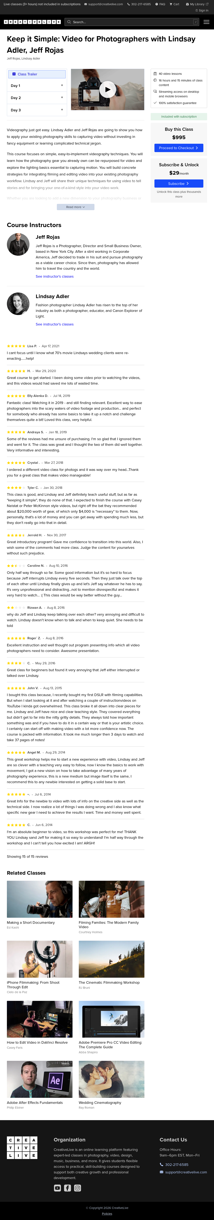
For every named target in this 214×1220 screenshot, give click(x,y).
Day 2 (16, 97)
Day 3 (16, 110)
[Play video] (107, 89)
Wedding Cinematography (100, 1102)
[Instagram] (77, 1188)
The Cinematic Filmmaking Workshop (109, 982)
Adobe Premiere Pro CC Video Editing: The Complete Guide (110, 1045)
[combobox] (132, 22)
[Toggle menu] (206, 22)
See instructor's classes (55, 276)
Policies (107, 1213)
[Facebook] (67, 1188)
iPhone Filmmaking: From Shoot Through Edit (33, 985)
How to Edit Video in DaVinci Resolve (37, 1042)
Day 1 (15, 85)
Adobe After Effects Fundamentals (35, 1102)
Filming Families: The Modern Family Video (109, 925)
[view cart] (175, 4)
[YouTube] (57, 1188)
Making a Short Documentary (31, 922)
